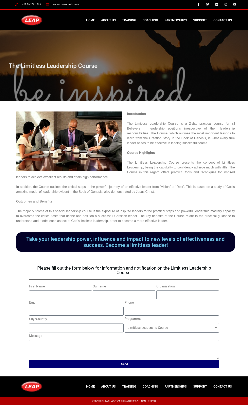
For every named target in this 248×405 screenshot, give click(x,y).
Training (129, 20)
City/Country (38, 319)
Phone (129, 302)
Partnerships (175, 20)
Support (200, 20)
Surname (99, 286)
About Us (108, 20)
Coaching (150, 20)
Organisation (165, 286)
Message (35, 336)
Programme (133, 319)
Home (90, 20)
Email (33, 302)
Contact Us (222, 20)
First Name (37, 286)
